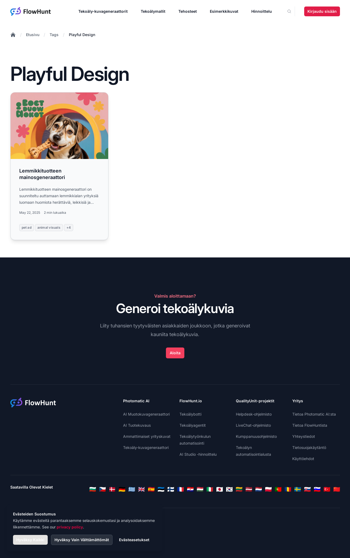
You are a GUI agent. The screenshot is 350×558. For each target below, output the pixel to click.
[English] (141, 489)
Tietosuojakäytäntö (309, 447)
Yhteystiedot (303, 436)
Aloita (175, 352)
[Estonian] (161, 489)
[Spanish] (151, 489)
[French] (180, 489)
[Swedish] (297, 489)
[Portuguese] (278, 489)
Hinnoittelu (261, 11)
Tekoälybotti (190, 414)
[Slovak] (307, 489)
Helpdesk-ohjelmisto (254, 414)
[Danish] (112, 489)
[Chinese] (336, 489)
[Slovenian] (317, 489)
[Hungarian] (200, 489)
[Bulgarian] (92, 489)
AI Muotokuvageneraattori (146, 414)
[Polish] (268, 489)
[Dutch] (258, 489)
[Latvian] (249, 489)
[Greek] (132, 489)
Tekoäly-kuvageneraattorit (103, 11)
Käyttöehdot (303, 458)
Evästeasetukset (134, 539)
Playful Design (82, 34)
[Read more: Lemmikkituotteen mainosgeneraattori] (59, 166)
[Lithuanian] (239, 489)
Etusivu (32, 34)
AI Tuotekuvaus (137, 425)
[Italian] (210, 489)
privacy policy (70, 527)
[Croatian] (190, 489)
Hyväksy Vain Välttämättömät (81, 539)
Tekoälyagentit (192, 425)
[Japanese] (219, 489)
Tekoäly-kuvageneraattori (146, 447)
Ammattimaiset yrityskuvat (147, 436)
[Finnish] (171, 489)
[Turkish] (327, 489)
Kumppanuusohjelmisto (256, 436)
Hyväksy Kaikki (30, 539)
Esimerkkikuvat (224, 11)
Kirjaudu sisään (322, 11)
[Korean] (229, 489)
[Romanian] (288, 489)
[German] (122, 489)
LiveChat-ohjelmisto (253, 425)
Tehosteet (187, 11)
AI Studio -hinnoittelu (198, 454)
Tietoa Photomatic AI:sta (314, 414)
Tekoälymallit (153, 11)
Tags (54, 34)
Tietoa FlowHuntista (309, 425)
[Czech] (102, 489)
